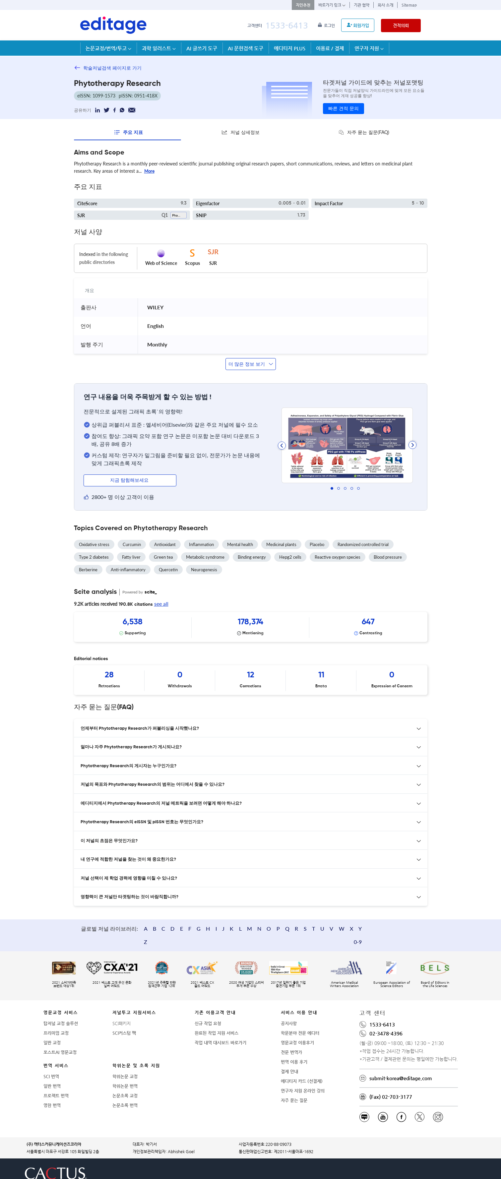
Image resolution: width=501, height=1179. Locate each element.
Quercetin (168, 567)
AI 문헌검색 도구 (245, 48)
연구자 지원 (369, 48)
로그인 (327, 25)
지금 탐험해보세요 (130, 478)
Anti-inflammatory (128, 567)
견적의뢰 (401, 25)
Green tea (163, 555)
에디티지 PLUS (289, 48)
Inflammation (201, 542)
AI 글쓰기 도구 (201, 48)
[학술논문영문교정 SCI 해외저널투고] (113, 25)
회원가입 (358, 25)
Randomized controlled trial (363, 542)
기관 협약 (361, 5)
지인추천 (303, 5)
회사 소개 (385, 5)
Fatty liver (131, 555)
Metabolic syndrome (205, 555)
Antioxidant (165, 542)
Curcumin (132, 542)
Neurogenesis (204, 567)
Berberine (88, 567)
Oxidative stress (94, 542)
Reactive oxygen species (337, 555)
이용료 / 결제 (330, 48)
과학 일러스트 (159, 48)
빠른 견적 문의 (343, 108)
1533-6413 (286, 25)
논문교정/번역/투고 (108, 48)
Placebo (317, 542)
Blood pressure (388, 555)
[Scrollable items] (250, 625)
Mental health (240, 542)
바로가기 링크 (331, 5)
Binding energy (252, 555)
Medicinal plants (281, 542)
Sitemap (409, 5)
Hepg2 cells (290, 555)
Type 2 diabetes (94, 555)
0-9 (412, 916)
